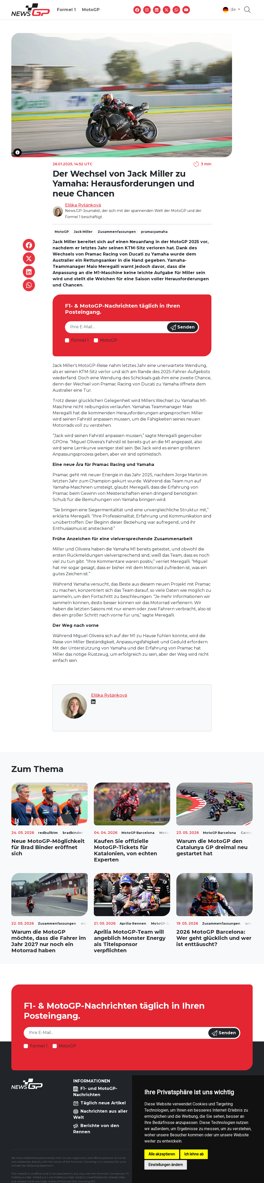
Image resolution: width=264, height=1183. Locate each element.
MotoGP (91, 9)
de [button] (230, 10)
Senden (182, 327)
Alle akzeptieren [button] (161, 1154)
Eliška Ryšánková (83, 205)
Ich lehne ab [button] (194, 1154)
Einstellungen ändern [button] (165, 1165)
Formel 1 (66, 9)
